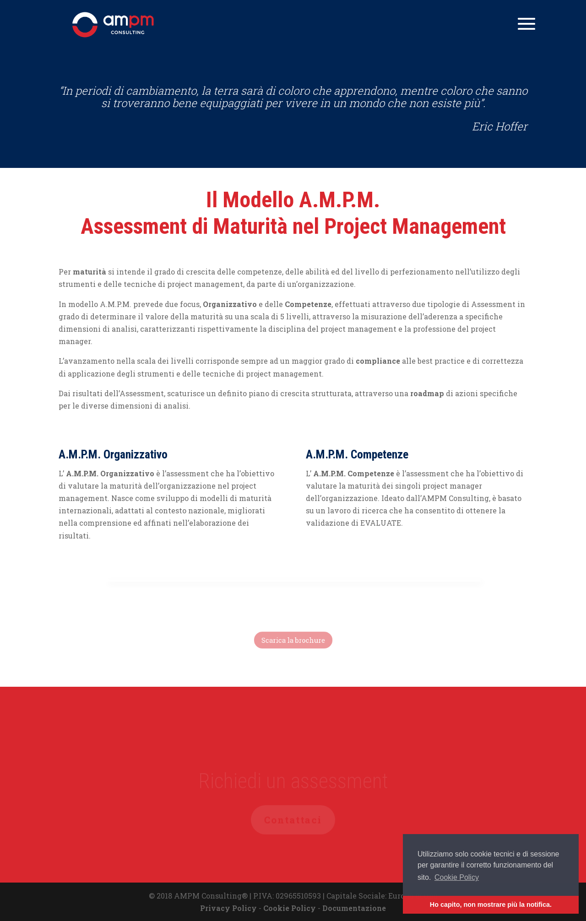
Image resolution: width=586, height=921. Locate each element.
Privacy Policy (228, 908)
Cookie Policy (289, 908)
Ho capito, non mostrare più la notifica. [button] (491, 904)
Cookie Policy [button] (456, 877)
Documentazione (354, 908)
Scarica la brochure (293, 640)
